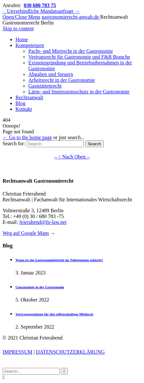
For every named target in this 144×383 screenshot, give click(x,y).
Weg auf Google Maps (26, 233)
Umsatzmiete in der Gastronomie (39, 287)
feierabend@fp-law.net (43, 222)
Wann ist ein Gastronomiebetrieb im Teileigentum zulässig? (59, 260)
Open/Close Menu (21, 17)
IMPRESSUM (17, 352)
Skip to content (18, 28)
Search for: (14, 143)
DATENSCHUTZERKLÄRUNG (70, 352)
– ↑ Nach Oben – (71, 156)
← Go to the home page (27, 137)
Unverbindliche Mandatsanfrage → (41, 11)
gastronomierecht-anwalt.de (71, 17)
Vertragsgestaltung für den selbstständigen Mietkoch (54, 314)
